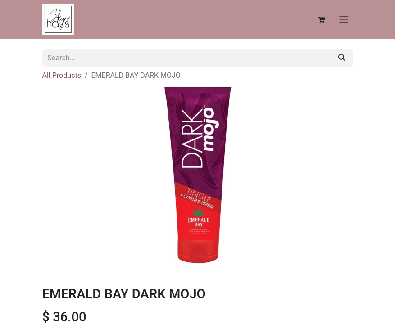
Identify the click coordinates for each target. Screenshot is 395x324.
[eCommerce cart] (322, 19)
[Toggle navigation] (343, 19)
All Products (61, 75)
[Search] (342, 58)
